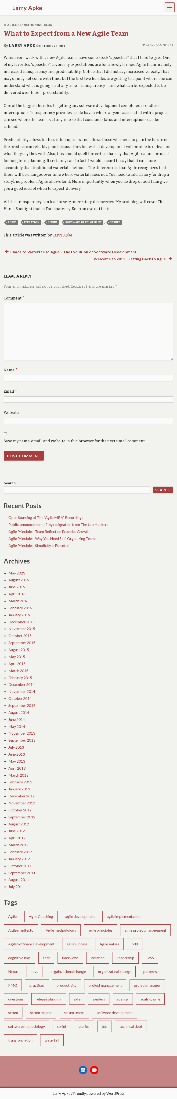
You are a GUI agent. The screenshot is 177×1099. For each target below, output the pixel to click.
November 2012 (21, 803)
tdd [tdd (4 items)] (104, 1026)
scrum (52, 222)
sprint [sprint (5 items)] (61, 1026)
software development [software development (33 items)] (115, 1012)
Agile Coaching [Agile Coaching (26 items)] (41, 916)
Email (10, 391)
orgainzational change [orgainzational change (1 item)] (68, 971)
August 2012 (18, 824)
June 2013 (16, 754)
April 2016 (16, 594)
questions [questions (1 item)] (16, 999)
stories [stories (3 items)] (84, 1026)
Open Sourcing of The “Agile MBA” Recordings (45, 517)
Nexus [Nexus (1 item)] (13, 971)
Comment (14, 298)
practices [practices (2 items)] (36, 985)
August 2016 (18, 580)
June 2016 (16, 587)
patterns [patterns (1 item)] (150, 971)
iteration (32, 222)
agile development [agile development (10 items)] (80, 916)
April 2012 (16, 837)
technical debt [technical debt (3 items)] (130, 1026)
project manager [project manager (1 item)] (147, 985)
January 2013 (19, 789)
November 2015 (21, 628)
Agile (12, 222)
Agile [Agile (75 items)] (12, 916)
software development (83, 222)
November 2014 (21, 691)
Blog (48, 25)
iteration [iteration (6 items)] (98, 957)
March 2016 (18, 601)
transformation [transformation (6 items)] (20, 1040)
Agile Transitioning (25, 25)
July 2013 (16, 747)
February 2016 (20, 608)
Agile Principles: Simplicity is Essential (38, 545)
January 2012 (19, 858)
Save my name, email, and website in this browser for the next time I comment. (75, 441)
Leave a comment (159, 44)
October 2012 (20, 810)
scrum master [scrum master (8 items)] (41, 1012)
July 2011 (16, 886)
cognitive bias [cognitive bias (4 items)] (19, 957)
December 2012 (21, 796)
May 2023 (16, 573)
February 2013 (20, 782)
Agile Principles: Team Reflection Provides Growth (48, 531)
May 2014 (16, 726)
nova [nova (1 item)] (34, 971)
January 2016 (19, 615)
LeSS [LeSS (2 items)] (150, 957)
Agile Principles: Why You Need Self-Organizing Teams (52, 538)
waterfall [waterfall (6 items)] (52, 1040)
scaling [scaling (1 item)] (122, 999)
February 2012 (20, 851)
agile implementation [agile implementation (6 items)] (124, 916)
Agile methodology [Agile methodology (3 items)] (61, 930)
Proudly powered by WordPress (99, 1093)
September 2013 (21, 740)
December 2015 (21, 622)
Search (10, 483)
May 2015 (16, 656)
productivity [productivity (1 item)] (66, 985)
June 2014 (16, 719)
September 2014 (21, 705)
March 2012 (18, 844)
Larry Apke (22, 45)
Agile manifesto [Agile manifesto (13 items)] (20, 930)
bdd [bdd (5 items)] (134, 944)
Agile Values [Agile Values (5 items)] (109, 944)
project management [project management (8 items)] (105, 985)
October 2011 (20, 865)
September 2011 (21, 872)
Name (11, 370)
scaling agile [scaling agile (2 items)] (150, 999)
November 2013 (21, 733)
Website (11, 412)
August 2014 (18, 712)
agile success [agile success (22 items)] (77, 944)
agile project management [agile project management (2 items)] (145, 930)
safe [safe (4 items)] (77, 999)
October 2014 (20, 698)
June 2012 (16, 830)
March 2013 (18, 775)
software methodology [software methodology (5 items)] (26, 1026)
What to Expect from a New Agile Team (66, 33)
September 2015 (21, 642)
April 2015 (16, 663)
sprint (115, 222)
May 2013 (16, 761)
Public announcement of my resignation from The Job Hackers (58, 524)
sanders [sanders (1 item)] (99, 999)
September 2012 (21, 817)
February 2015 (20, 677)
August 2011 (18, 879)
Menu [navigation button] (169, 7)
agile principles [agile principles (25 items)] (100, 930)
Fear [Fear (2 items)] (46, 957)
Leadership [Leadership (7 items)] (125, 957)
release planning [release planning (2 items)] (48, 999)
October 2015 (20, 635)
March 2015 (18, 670)
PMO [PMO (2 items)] (12, 985)
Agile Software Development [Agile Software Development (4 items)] (31, 944)
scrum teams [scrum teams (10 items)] (74, 1012)
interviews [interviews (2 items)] (70, 957)
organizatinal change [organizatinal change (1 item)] (114, 971)
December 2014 (21, 684)
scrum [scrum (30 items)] (13, 1012)
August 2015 (18, 649)
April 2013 (16, 768)
